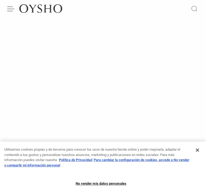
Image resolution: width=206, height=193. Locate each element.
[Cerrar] (197, 152)
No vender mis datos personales (101, 185)
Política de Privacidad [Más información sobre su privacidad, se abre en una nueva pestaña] (75, 161)
